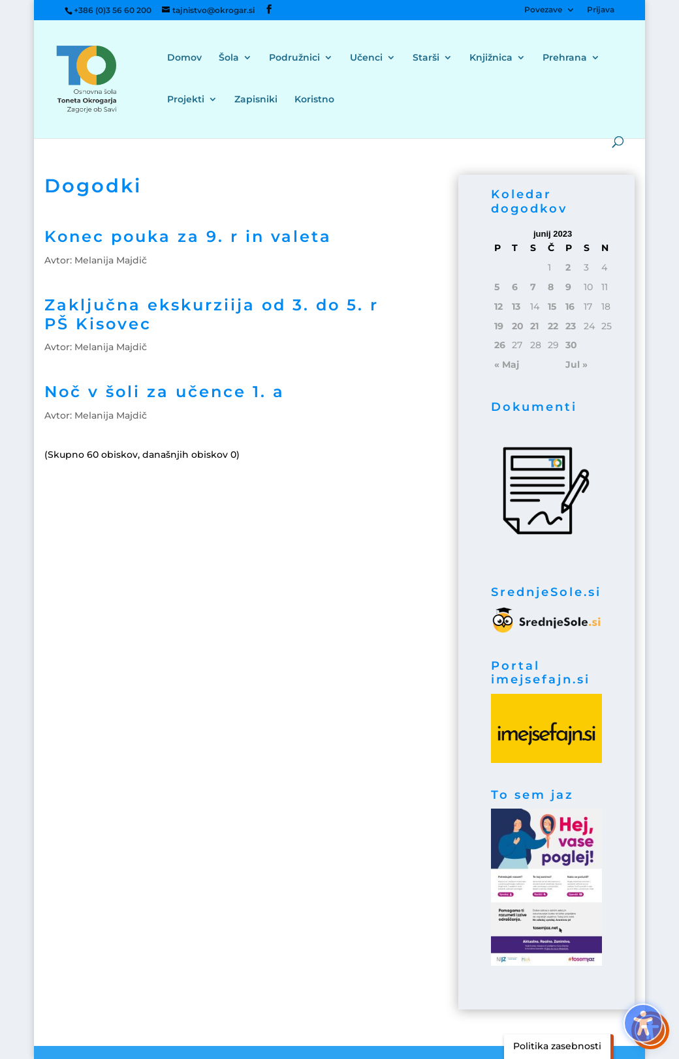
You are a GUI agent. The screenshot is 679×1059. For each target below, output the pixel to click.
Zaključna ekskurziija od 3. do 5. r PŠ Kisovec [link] (211, 314)
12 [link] (498, 306)
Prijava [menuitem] (600, 10)
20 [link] (518, 326)
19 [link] (498, 326)
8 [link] (551, 287)
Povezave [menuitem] (543, 10)
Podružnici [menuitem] (294, 58)
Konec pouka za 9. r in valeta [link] (188, 236)
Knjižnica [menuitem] (491, 58)
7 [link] (533, 287)
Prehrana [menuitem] (565, 58)
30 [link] (571, 345)
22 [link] (553, 326)
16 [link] (570, 306)
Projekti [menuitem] (185, 100)
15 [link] (552, 306)
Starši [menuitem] (426, 58)
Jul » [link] (576, 364)
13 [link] (516, 306)
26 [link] (499, 345)
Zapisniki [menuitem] (255, 100)
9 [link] (568, 287)
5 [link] (496, 287)
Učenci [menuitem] (366, 58)
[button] (19, 19)
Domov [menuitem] (184, 58)
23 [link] (570, 326)
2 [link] (568, 267)
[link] (103, 78)
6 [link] (515, 287)
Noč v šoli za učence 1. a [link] (164, 391)
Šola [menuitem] (229, 58)
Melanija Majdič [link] (110, 260)
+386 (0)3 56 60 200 (112, 10)
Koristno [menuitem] (314, 100)
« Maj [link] (506, 364)
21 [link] (534, 326)
